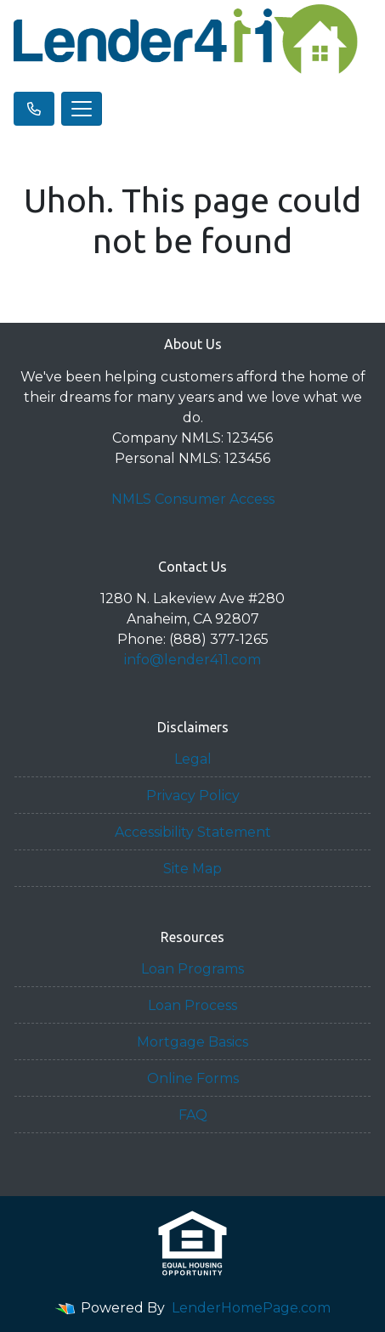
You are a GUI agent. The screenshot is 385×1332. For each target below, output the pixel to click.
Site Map (192, 869)
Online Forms (193, 1078)
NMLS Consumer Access (193, 499)
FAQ (192, 1115)
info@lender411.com (192, 660)
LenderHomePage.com (251, 1308)
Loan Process (192, 1005)
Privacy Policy (193, 795)
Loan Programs (192, 969)
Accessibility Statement (193, 832)
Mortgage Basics (192, 1042)
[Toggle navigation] (81, 109)
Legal (193, 759)
